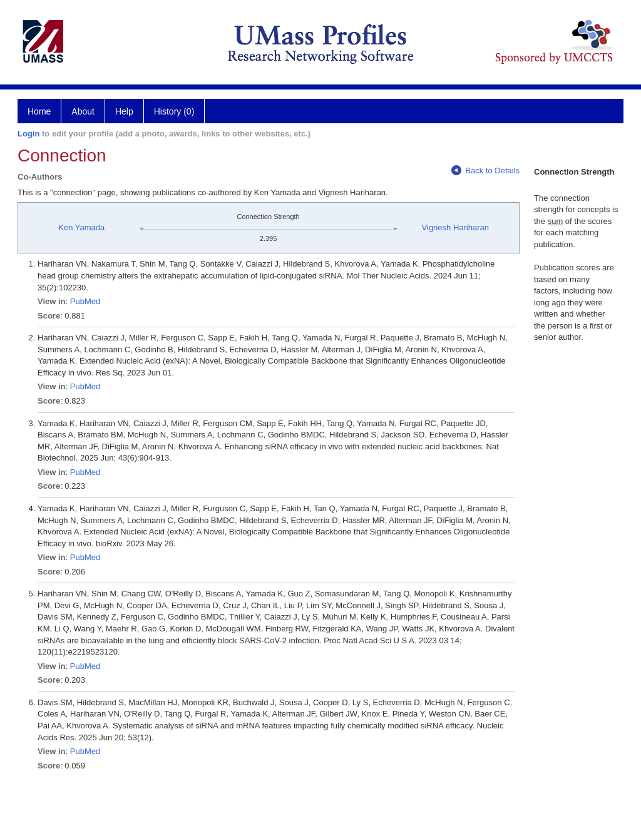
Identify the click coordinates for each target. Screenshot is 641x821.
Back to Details (485, 170)
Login (28, 133)
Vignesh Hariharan (455, 227)
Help (124, 111)
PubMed (85, 301)
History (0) (174, 111)
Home (39, 111)
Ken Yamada (81, 227)
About (83, 111)
